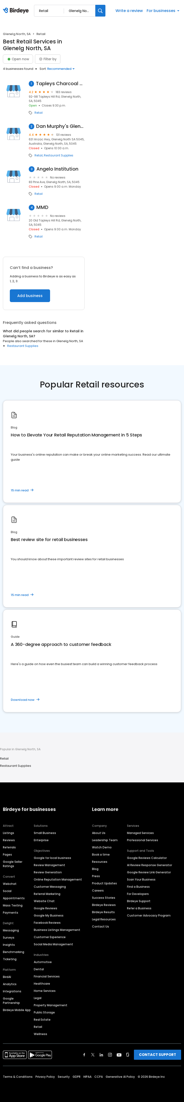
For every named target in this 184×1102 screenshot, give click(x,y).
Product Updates (104, 883)
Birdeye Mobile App (17, 1010)
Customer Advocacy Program (149, 915)
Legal (37, 998)
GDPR (76, 1077)
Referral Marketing (47, 894)
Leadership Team (105, 840)
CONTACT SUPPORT (157, 1054)
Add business (30, 295)
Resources (99, 862)
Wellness (40, 1034)
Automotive (43, 962)
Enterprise (41, 840)
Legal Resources (104, 919)
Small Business (45, 833)
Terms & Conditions (18, 1077)
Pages (7, 854)
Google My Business (48, 915)
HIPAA (87, 1077)
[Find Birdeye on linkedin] (101, 1055)
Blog (95, 869)
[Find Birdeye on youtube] (119, 1055)
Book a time (101, 854)
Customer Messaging (50, 887)
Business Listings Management (57, 930)
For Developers (138, 894)
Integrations (12, 991)
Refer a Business (139, 908)
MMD (42, 207)
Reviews (9, 840)
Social (7, 891)
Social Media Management (53, 944)
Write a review (129, 10)
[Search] (100, 11)
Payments (10, 913)
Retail (38, 113)
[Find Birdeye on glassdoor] (127, 1055)
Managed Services (140, 833)
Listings (8, 833)
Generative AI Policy (120, 1077)
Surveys (8, 937)
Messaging (11, 930)
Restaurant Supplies (58, 155)
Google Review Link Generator (149, 872)
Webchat (10, 884)
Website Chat (44, 901)
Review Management (49, 865)
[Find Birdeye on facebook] (84, 1055)
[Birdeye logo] (16, 10)
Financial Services (47, 976)
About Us (98, 833)
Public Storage (44, 1012)
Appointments (14, 898)
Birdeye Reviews (104, 905)
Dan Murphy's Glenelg (60, 126)
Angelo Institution (57, 169)
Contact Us (100, 926)
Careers (98, 890)
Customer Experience (50, 937)
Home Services (45, 991)
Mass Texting (13, 905)
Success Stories (103, 898)
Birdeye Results (103, 912)
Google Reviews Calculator (147, 858)
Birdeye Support (138, 901)
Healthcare (42, 984)
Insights (9, 945)
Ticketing (10, 959)
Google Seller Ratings (12, 864)
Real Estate (42, 1020)
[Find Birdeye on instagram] (110, 1055)
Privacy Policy (45, 1077)
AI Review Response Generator (149, 865)
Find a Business (138, 887)
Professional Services (142, 840)
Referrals (9, 847)
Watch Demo (102, 847)
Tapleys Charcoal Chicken (60, 84)
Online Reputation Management (58, 879)
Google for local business (52, 858)
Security (64, 1077)
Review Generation (48, 872)
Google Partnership (11, 1000)
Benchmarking (13, 952)
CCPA (98, 1077)
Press (96, 876)
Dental (39, 969)
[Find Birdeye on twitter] (93, 1055)
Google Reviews (45, 908)
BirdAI (7, 977)
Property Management (50, 1005)
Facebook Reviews (47, 923)
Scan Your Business (141, 879)
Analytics (10, 984)
